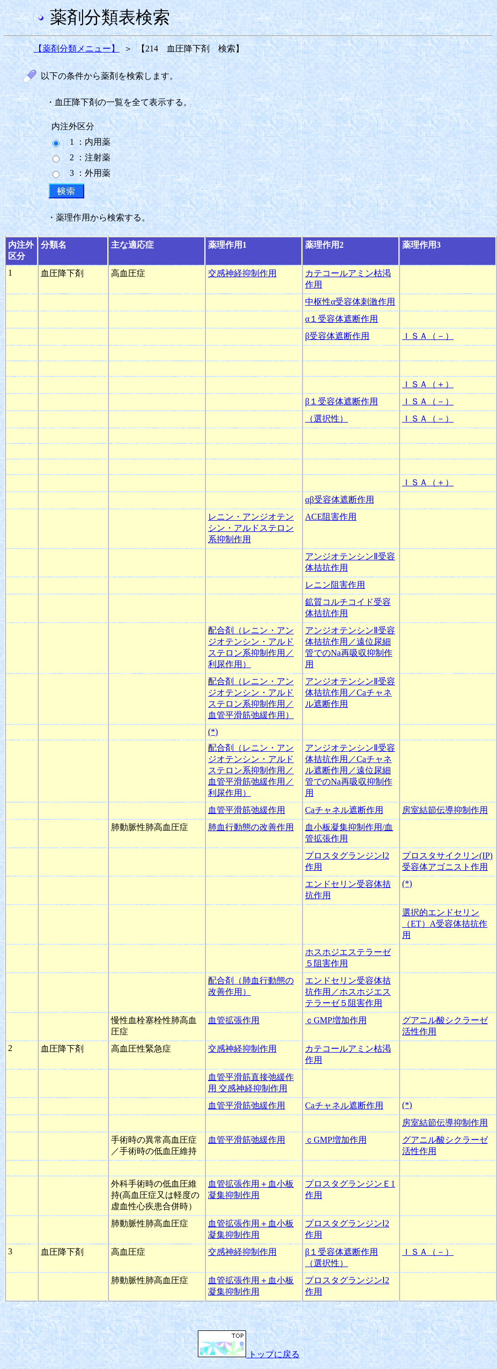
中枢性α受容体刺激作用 (350, 301)
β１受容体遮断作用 (341, 401)
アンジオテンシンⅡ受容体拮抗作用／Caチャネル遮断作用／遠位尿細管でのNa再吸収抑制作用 (350, 770)
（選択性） (326, 418)
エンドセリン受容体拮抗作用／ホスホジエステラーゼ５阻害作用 (348, 992)
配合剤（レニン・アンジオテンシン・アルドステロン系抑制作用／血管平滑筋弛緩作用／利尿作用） (251, 770)
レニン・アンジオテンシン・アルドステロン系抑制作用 (251, 528)
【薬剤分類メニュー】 (77, 48)
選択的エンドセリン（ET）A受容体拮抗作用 (444, 923)
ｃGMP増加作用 (336, 1020)
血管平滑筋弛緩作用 (246, 810)
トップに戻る (249, 1354)
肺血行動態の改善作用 (251, 827)
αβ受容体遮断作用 (339, 499)
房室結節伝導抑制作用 (445, 810)
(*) (213, 731)
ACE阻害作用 (331, 516)
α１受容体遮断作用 (341, 318)
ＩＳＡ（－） (428, 336)
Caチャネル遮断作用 (344, 810)
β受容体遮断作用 (337, 336)
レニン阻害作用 (335, 584)
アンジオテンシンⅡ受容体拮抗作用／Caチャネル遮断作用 (350, 692)
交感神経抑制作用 (242, 273)
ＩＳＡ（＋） (428, 384)
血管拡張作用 (233, 1020)
